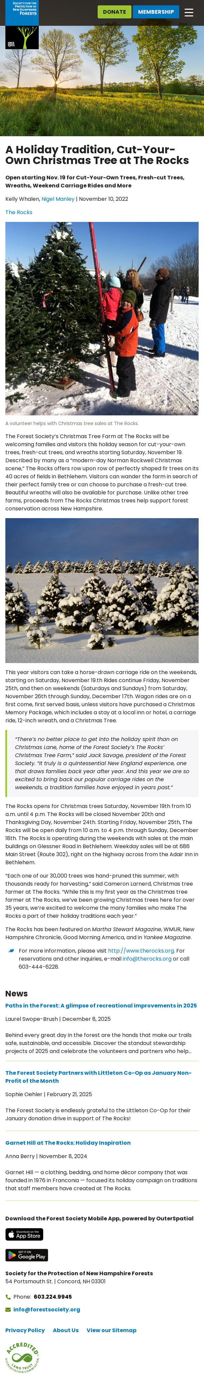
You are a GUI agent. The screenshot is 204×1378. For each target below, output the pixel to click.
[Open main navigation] (189, 12)
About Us (66, 1330)
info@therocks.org (147, 959)
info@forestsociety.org (46, 1309)
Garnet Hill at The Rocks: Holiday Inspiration (68, 1143)
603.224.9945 (53, 1297)
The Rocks (18, 212)
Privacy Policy (25, 1330)
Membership (156, 12)
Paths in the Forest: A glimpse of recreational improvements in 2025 (101, 1005)
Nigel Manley (58, 199)
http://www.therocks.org (141, 951)
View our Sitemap (111, 1330)
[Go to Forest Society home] (22, 24)
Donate (114, 12)
